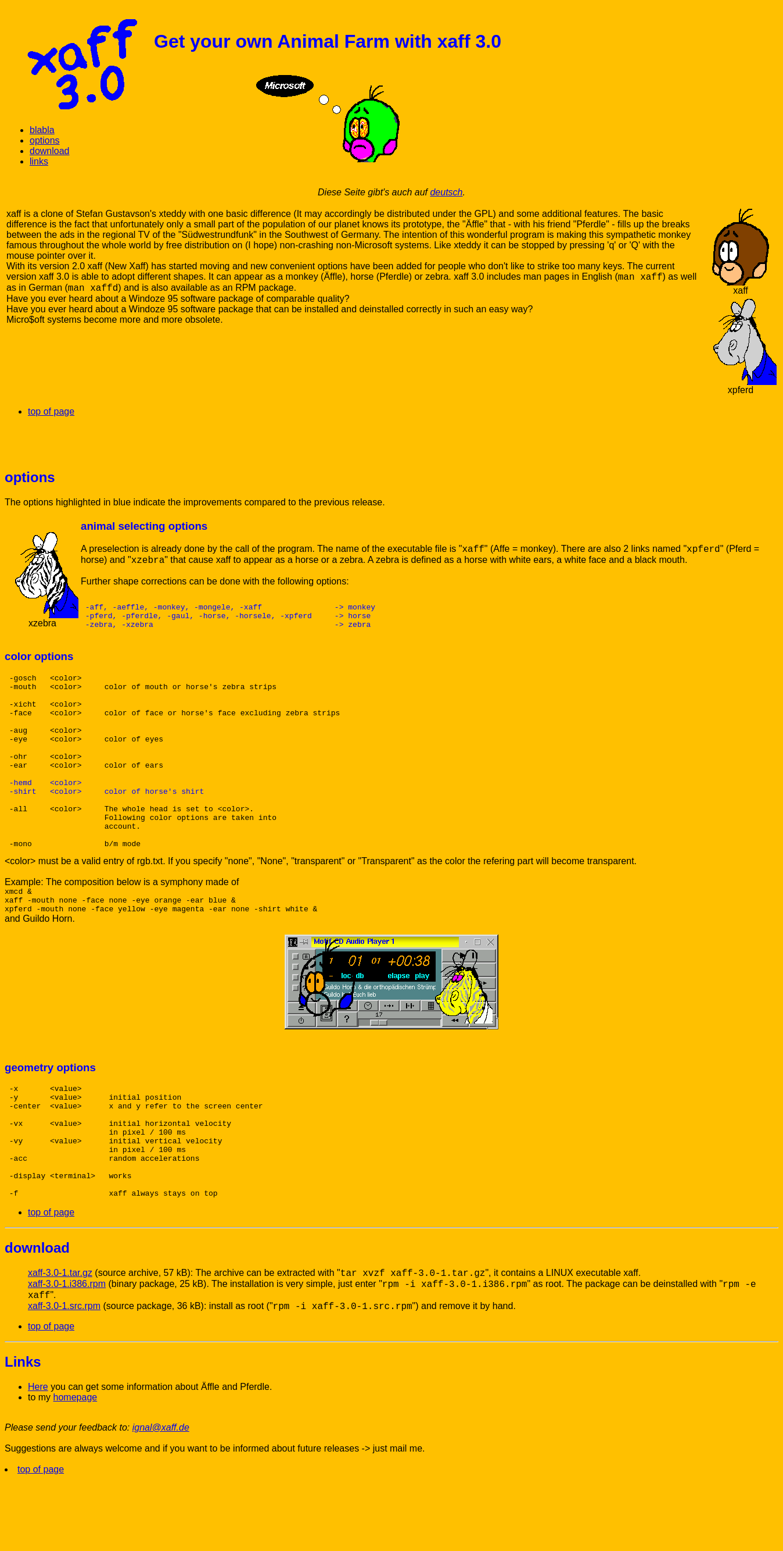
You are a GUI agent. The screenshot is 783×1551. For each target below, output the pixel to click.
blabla (42, 130)
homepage (75, 1469)
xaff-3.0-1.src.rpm (64, 1377)
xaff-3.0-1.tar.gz (60, 1344)
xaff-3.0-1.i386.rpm (67, 1355)
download (50, 151)
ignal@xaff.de (160, 1499)
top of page (51, 411)
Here (38, 1458)
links (39, 161)
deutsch (446, 192)
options (45, 140)
